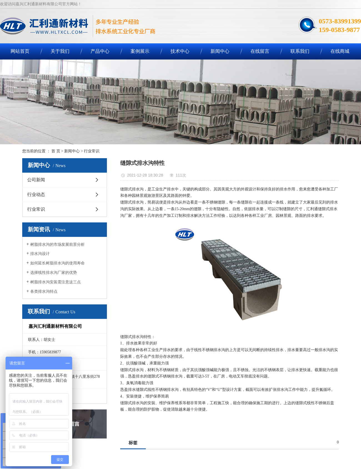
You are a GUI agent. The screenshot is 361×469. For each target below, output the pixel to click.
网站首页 (20, 51)
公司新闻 (36, 179)
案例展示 (140, 51)
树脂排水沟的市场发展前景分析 (57, 244)
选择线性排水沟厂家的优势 (53, 273)
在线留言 (259, 51)
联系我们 (299, 51)
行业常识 (91, 151)
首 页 (55, 151)
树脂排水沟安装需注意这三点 (55, 282)
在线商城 (339, 51)
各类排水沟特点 (43, 291)
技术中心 (180, 51)
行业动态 (36, 194)
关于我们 (60, 51)
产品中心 (100, 51)
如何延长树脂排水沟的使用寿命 (57, 263)
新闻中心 (219, 51)
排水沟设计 (40, 254)
